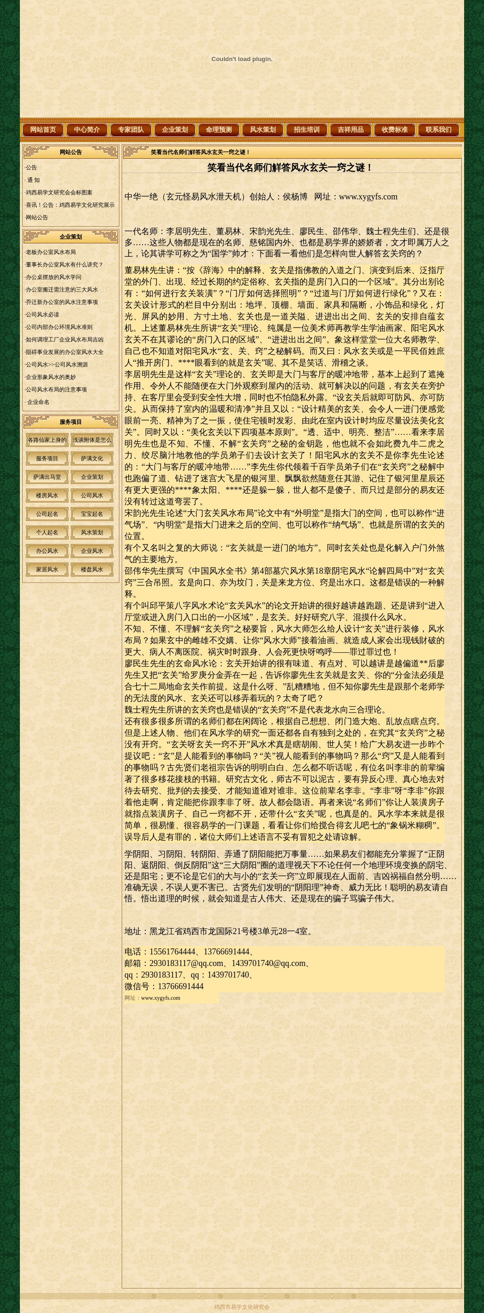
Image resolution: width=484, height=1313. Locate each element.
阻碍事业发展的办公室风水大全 (65, 352)
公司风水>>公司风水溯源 (57, 364)
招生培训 (307, 129)
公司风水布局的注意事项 (56, 389)
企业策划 (175, 129)
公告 (31, 167)
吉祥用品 (351, 129)
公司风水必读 (42, 314)
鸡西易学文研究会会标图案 (59, 192)
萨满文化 (92, 458)
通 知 (33, 180)
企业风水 (92, 551)
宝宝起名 (92, 514)
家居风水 (47, 569)
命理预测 (219, 129)
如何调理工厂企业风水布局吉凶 (65, 339)
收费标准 (395, 129)
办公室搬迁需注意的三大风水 (62, 289)
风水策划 (263, 129)
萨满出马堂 (47, 477)
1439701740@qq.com (268, 963)
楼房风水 (47, 495)
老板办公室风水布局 (51, 252)
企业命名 (38, 402)
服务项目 (47, 458)
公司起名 (47, 514)
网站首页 (43, 129)
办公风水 (47, 551)
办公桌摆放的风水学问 (53, 277)
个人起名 (47, 532)
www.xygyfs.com (160, 998)
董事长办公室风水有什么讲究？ (65, 264)
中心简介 (87, 129)
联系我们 (439, 129)
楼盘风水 (92, 569)
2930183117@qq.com (186, 963)
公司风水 (92, 495)
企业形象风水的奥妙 (51, 377)
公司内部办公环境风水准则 (59, 327)
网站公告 (37, 217)
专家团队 (131, 129)
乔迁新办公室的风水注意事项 (62, 302)
